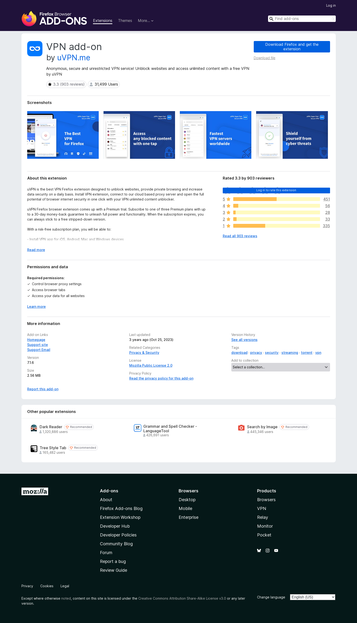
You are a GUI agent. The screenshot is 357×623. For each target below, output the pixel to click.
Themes (125, 20)
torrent (306, 352)
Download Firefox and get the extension (292, 46)
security (272, 352)
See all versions (244, 340)
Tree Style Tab (53, 448)
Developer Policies (118, 534)
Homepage (36, 340)
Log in (331, 5)
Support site (37, 345)
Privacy (27, 586)
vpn (318, 352)
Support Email (38, 350)
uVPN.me (73, 57)
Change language (271, 597)
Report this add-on (42, 389)
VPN (261, 508)
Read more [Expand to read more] (36, 250)
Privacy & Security (144, 352)
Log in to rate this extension (276, 190)
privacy (256, 352)
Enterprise (188, 517)
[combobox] (302, 18)
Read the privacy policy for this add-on (161, 378)
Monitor (265, 526)
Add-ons (109, 490)
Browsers (266, 499)
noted (66, 598)
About (106, 499)
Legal (65, 586)
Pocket (264, 534)
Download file (264, 58)
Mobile (185, 508)
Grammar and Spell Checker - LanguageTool (170, 428)
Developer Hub (115, 526)
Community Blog (116, 543)
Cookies (46, 586)
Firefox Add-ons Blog (121, 508)
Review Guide (113, 570)
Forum (106, 552)
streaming (289, 352)
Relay (262, 517)
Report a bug (113, 561)
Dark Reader (51, 427)
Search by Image (262, 427)
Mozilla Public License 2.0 (150, 365)
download (239, 352)
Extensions (102, 20)
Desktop (187, 499)
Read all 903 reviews (240, 236)
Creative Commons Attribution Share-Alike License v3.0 (182, 598)
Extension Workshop (120, 517)
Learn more (36, 306)
